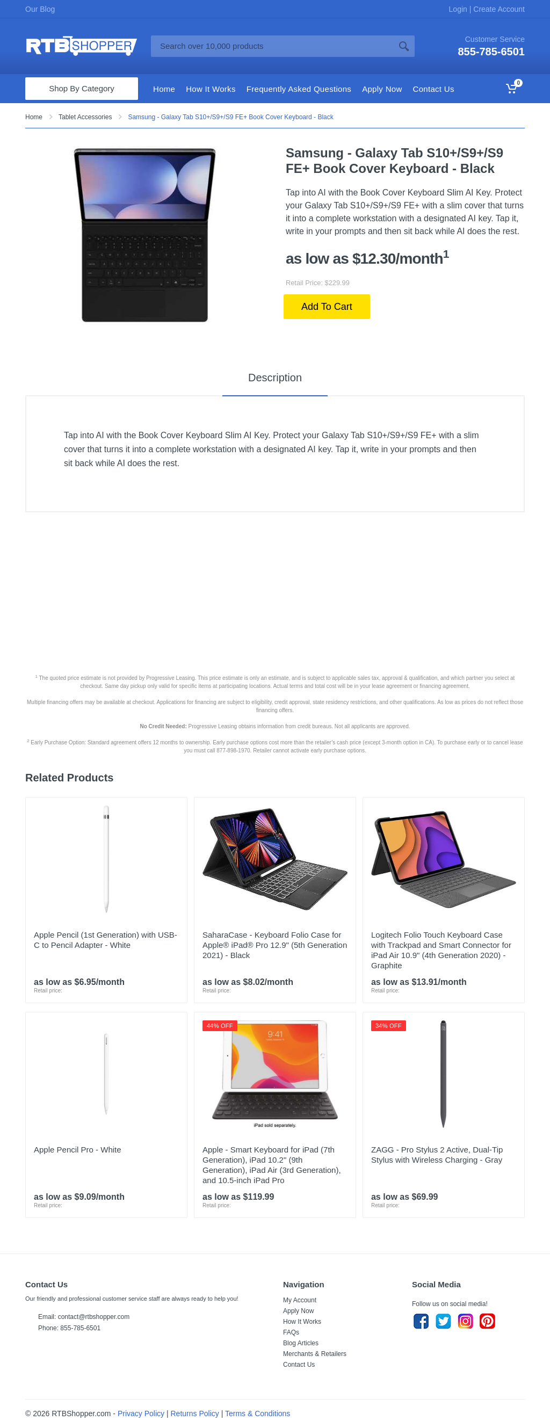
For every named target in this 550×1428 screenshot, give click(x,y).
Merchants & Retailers (314, 1354)
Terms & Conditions (257, 1413)
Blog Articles (301, 1343)
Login (459, 9)
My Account (299, 1300)
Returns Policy (195, 1413)
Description (275, 377)
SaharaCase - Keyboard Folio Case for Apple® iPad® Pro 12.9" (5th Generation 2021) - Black (274, 945)
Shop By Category (81, 88)
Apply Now (298, 1311)
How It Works (302, 1321)
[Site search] (272, 46)
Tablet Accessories (85, 117)
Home (33, 117)
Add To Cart (326, 306)
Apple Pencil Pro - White (77, 1149)
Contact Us (299, 1364)
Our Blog (40, 9)
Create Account (498, 9)
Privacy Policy (141, 1413)
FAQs (291, 1332)
